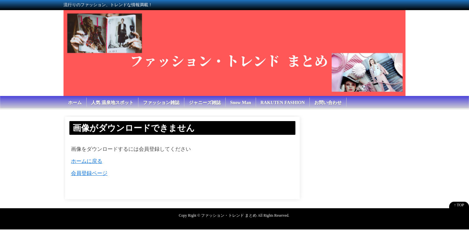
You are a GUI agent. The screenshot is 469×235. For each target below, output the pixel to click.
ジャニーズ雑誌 (205, 102)
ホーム (75, 102)
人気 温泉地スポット (112, 102)
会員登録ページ (89, 173)
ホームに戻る (86, 161)
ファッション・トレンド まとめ (229, 215)
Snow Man (240, 102)
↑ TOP (459, 205)
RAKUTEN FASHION (283, 102)
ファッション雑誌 (161, 102)
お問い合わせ (328, 102)
